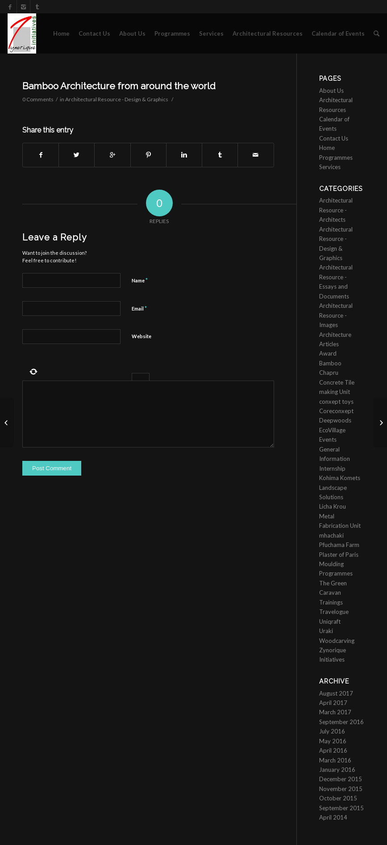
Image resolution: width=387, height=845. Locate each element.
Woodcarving (336, 640)
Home (61, 33)
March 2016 (335, 760)
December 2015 (340, 779)
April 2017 (333, 702)
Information (334, 458)
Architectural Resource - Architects (336, 210)
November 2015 (340, 788)
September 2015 (341, 808)
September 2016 (341, 721)
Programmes (172, 33)
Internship (332, 468)
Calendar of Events (338, 33)
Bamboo (330, 363)
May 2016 (332, 741)
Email (139, 308)
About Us (132, 33)
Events (328, 439)
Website (141, 336)
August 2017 (336, 693)
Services (211, 33)
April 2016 (333, 750)
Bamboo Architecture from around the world (119, 85)
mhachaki (331, 535)
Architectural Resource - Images (336, 315)
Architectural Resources (268, 33)
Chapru (328, 372)
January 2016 (337, 769)
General (329, 449)
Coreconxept (336, 410)
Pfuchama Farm (339, 544)
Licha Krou (332, 506)
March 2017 (335, 712)
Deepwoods (335, 420)
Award (328, 353)
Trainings (331, 602)
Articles (329, 344)
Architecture (335, 334)
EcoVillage (332, 430)
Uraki (326, 630)
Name (140, 280)
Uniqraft (330, 621)
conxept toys (336, 401)
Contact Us (94, 33)
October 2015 (338, 798)
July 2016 (332, 731)
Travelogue (334, 611)
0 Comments (38, 99)
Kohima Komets (339, 477)
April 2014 (333, 817)
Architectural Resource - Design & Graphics (116, 99)
